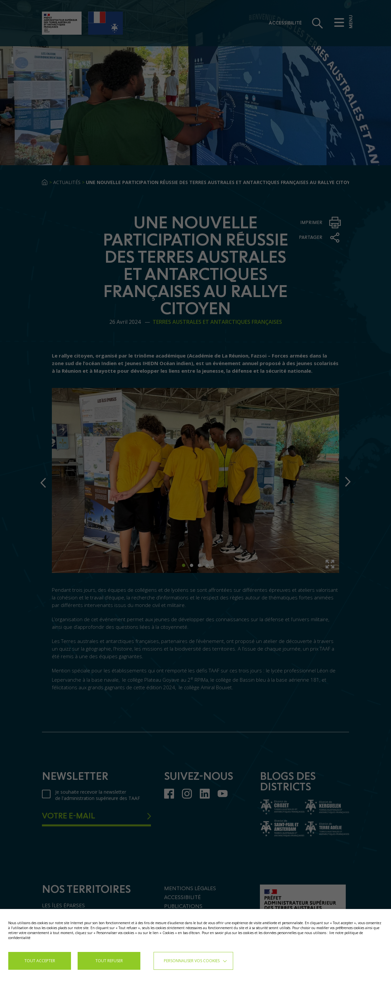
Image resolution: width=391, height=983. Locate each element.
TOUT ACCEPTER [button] (39, 961)
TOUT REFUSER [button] (109, 961)
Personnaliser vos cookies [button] (192, 961)
